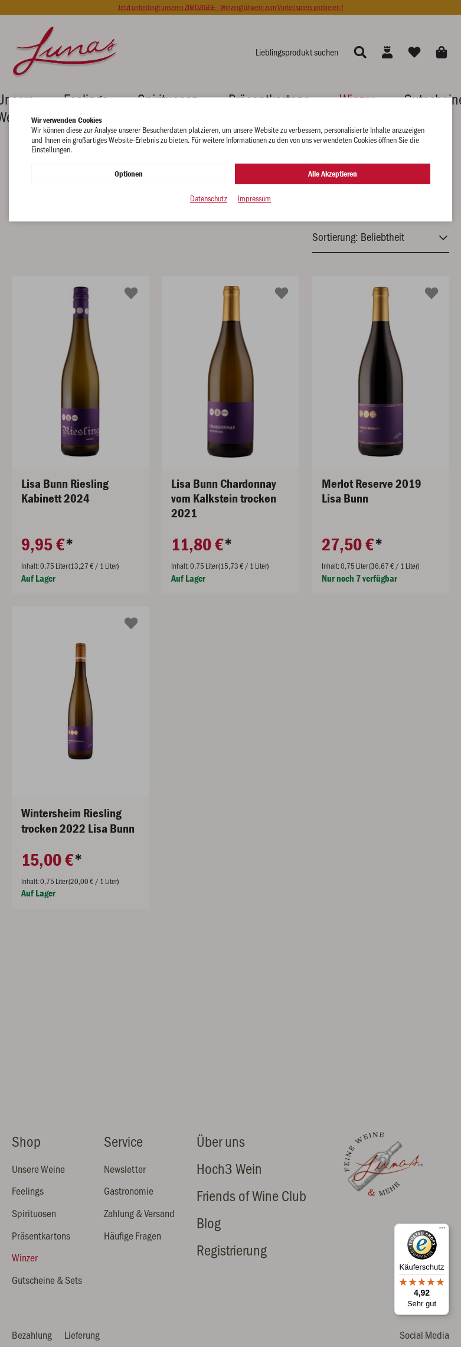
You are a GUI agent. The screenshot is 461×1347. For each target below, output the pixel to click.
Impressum (254, 199)
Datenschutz (208, 199)
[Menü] (442, 1231)
